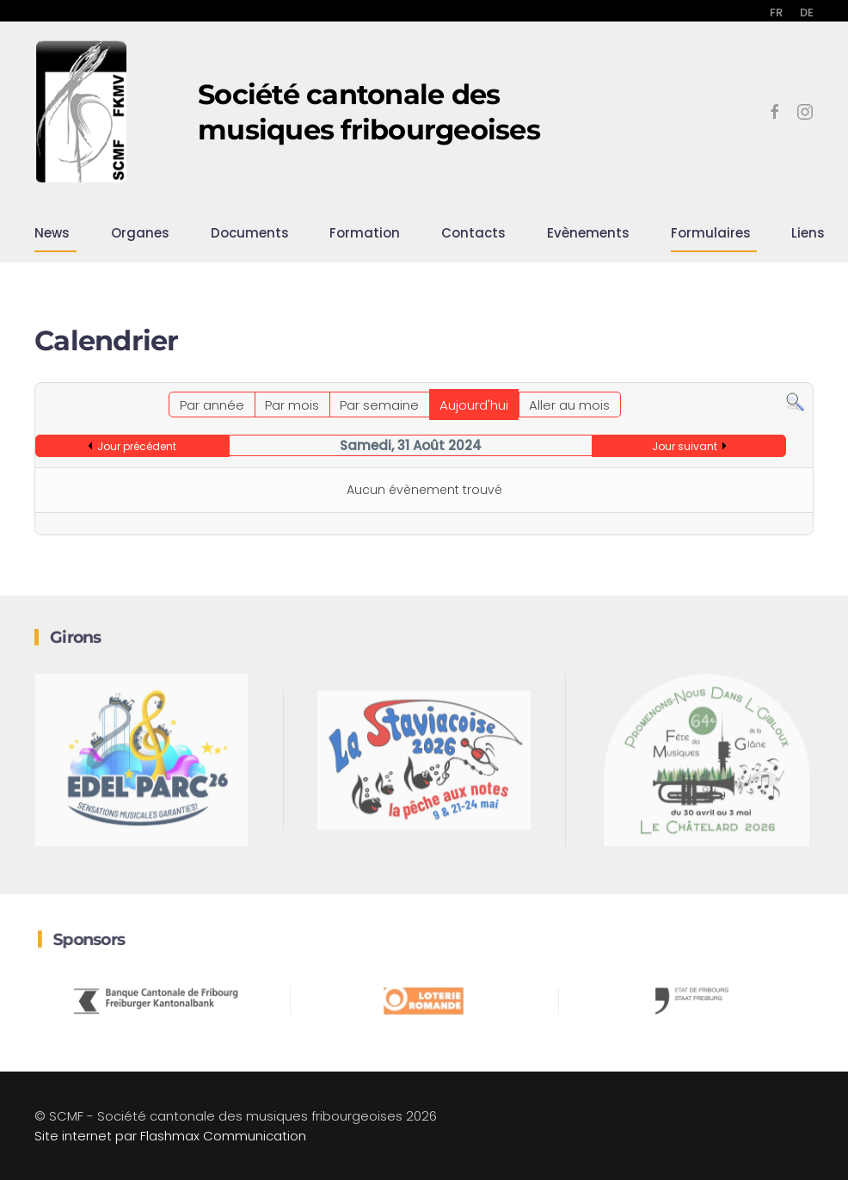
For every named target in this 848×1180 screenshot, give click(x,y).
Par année (212, 405)
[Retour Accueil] (81, 112)
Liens (808, 233)
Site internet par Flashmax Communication (170, 1136)
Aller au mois (569, 405)
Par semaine (379, 405)
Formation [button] (364, 233)
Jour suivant (684, 446)
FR (776, 12)
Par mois (292, 405)
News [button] (52, 233)
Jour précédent (136, 446)
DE (807, 12)
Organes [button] (140, 233)
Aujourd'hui (473, 405)
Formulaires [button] (711, 233)
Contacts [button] (473, 233)
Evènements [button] (588, 233)
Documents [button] (250, 233)
